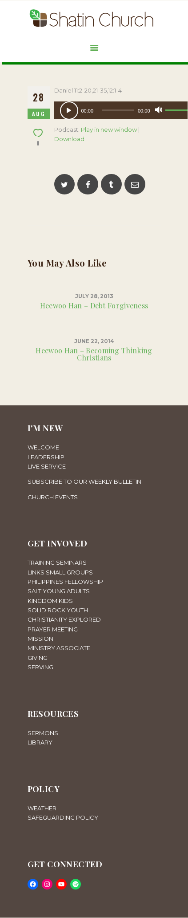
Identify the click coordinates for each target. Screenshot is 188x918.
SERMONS (43, 732)
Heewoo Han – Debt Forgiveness (94, 305)
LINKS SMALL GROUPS (60, 572)
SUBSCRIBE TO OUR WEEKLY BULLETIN (84, 481)
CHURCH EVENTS (53, 497)
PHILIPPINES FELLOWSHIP (65, 581)
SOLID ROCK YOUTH (58, 610)
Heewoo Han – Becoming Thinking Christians (94, 354)
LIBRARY (40, 742)
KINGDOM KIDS (50, 600)
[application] (121, 110)
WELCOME (43, 447)
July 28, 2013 (94, 296)
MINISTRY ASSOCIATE (59, 647)
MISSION (40, 638)
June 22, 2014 (94, 341)
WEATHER (42, 808)
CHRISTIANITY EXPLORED (64, 619)
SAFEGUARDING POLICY (63, 817)
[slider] (118, 110)
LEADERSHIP (46, 457)
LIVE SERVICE (47, 466)
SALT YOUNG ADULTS (59, 590)
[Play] (69, 110)
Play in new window (109, 129)
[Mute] (158, 110)
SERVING (40, 667)
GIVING (38, 657)
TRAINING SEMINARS (57, 562)
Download (69, 138)
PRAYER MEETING (53, 629)
